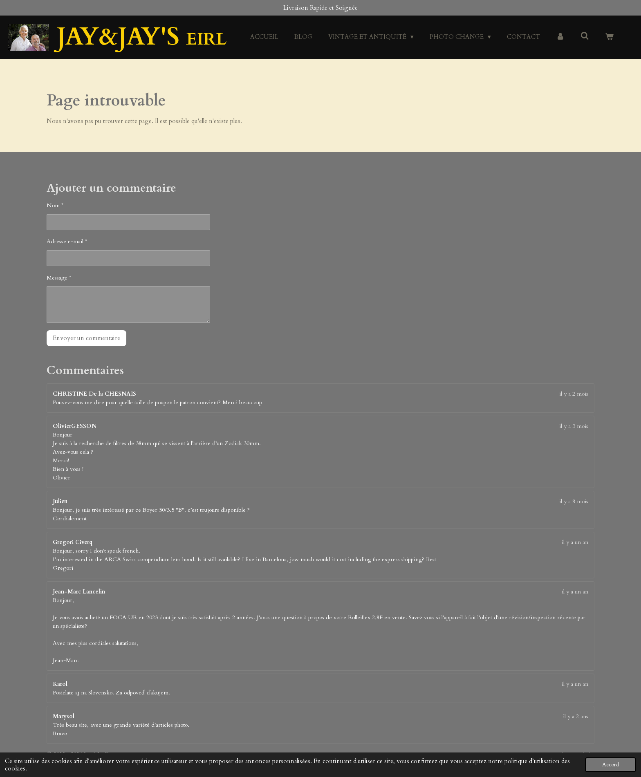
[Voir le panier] (609, 37)
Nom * (55, 205)
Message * (59, 278)
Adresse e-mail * (67, 241)
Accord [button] (610, 764)
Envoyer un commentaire (86, 338)
